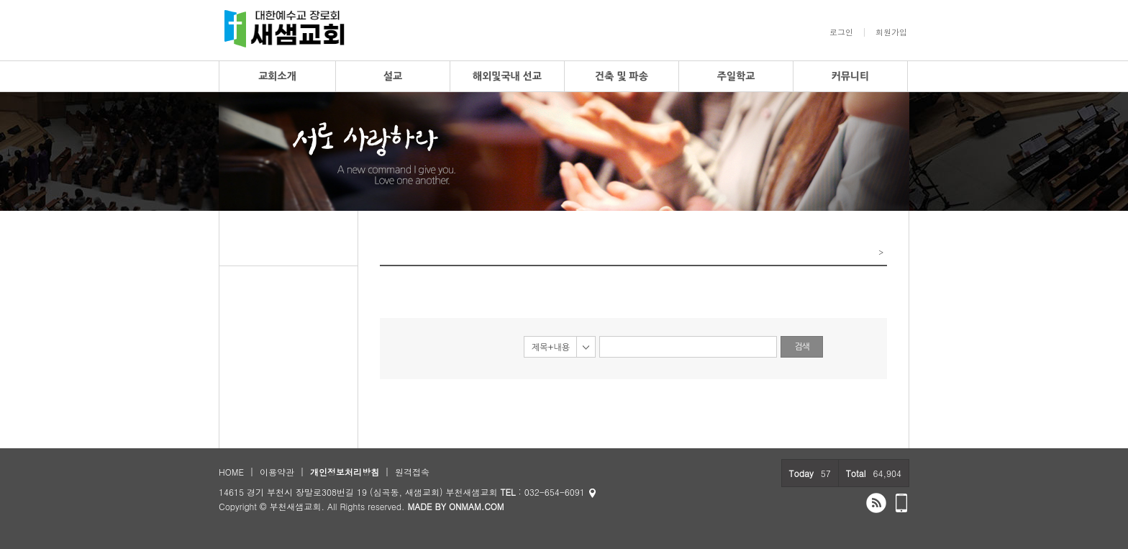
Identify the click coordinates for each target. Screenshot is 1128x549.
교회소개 (277, 76)
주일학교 (736, 76)
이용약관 (277, 472)
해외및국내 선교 (507, 76)
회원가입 (891, 32)
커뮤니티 (851, 76)
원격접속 (412, 472)
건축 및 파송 (621, 76)
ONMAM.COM (476, 506)
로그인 (841, 32)
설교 (392, 76)
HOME (231, 472)
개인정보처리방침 (344, 472)
